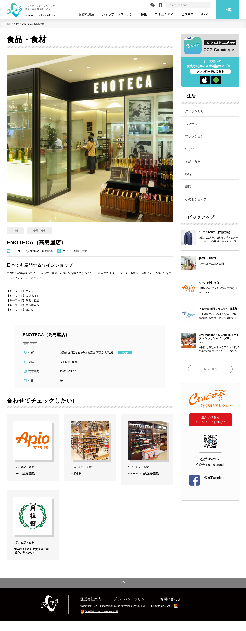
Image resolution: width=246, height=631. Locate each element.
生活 (16, 24)
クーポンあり (194, 111)
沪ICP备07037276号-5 (160, 615)
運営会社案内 (90, 609)
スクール (191, 123)
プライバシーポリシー (130, 609)
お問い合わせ (170, 609)
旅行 (188, 174)
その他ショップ (196, 199)
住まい (189, 149)
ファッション (194, 136)
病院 (188, 186)
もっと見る (210, 369)
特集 (144, 14)
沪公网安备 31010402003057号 (101, 621)
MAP (125, 352)
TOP (9, 24)
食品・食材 (193, 161)
